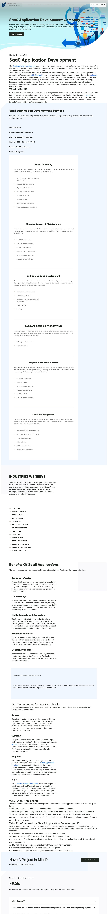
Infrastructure (13, 863)
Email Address (84, 800)
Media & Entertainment (86, 850)
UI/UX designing (38, 79)
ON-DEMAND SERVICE (65, 424)
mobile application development (24, 603)
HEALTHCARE (62, 413)
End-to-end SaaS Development (15, 144)
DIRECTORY (62, 427)
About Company (14, 857)
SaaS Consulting (15, 133)
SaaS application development (24, 69)
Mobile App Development (40, 850)
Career (81, 5)
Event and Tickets (84, 866)
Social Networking (61, 857)
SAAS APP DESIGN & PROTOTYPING (16, 149)
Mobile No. (62, 800)
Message (61, 817)
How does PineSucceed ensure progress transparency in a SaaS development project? (54, 731)
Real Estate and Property (63, 850)
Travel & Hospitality (61, 873)
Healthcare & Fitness (85, 853)
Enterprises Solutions (39, 873)
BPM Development (38, 870)
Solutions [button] (70, 5)
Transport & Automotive (86, 857)
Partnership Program (39, 889)
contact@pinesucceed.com (19, 826)
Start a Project (90, 680)
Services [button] (47, 5)
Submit (63, 830)
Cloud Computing (38, 860)
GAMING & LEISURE (86, 427)
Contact (12, 860)
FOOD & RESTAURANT (65, 430)
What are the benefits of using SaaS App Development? (54, 744)
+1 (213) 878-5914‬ (16, 811)
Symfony (72, 582)
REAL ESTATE (84, 424)
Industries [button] (58, 5)
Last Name (82, 791)
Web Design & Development (41, 853)
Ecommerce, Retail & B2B (64, 870)
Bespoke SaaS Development (14, 155)
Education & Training (62, 866)
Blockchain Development (40, 866)
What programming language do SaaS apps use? (54, 758)
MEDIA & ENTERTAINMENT (85, 419)
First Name (62, 791)
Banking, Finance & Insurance (65, 863)
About (12, 846)
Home (30, 5)
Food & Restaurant (61, 860)
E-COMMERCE (62, 419)
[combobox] (61, 804)
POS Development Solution (41, 879)
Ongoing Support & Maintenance (16, 138)
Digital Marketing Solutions (41, 883)
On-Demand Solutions (62, 853)
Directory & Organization (86, 863)
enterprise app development (71, 599)
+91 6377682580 (15, 813)
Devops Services (38, 886)
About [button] (37, 5)
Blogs (11, 866)
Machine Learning (38, 892)
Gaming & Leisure (84, 860)
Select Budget (83, 809)
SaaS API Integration (17, 161)
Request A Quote (98, 5)
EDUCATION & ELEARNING (84, 431)
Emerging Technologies (40, 876)
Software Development (40, 857)
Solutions (37, 846)
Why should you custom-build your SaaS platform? (54, 751)
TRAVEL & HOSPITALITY (87, 435)
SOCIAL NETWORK (64, 416)
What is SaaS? (54, 724)
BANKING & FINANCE (87, 413)
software (95, 79)
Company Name (64, 809)
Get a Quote (17, 36)
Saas (34, 863)
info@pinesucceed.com (18, 823)
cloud (91, 101)
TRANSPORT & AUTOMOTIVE (63, 435)
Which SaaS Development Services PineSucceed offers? (54, 738)
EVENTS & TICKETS (86, 416)
